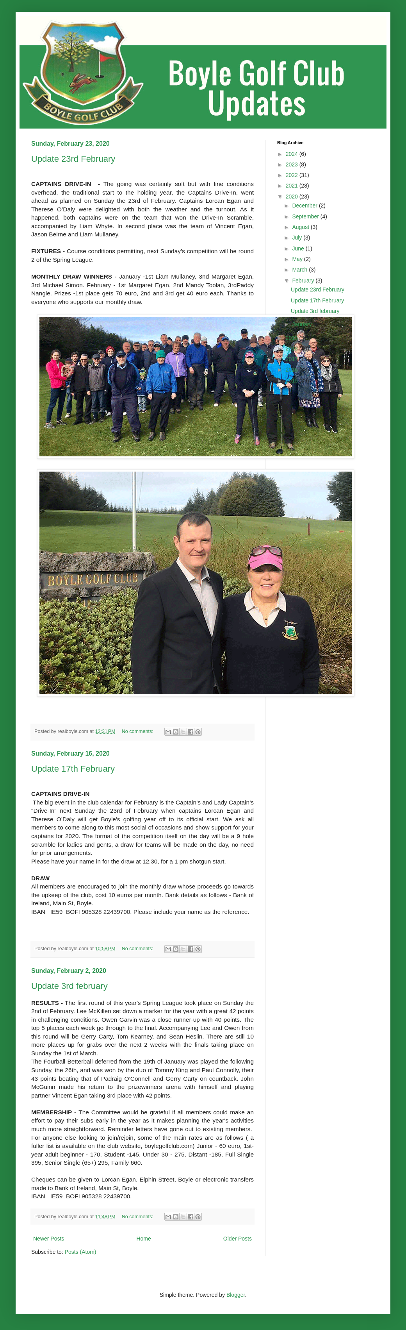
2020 (292, 196)
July (297, 237)
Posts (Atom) (80, 1252)
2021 (292, 185)
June (298, 248)
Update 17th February (73, 769)
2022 (292, 175)
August (301, 227)
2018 (292, 348)
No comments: (138, 731)
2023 (292, 164)
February (303, 280)
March (300, 269)
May (298, 259)
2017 (292, 359)
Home (143, 1238)
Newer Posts (48, 1238)
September (306, 216)
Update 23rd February (73, 159)
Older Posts (237, 1238)
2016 (292, 369)
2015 (292, 380)
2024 (292, 154)
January (302, 324)
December (305, 205)
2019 (292, 338)
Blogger (235, 1295)
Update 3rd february (69, 986)
